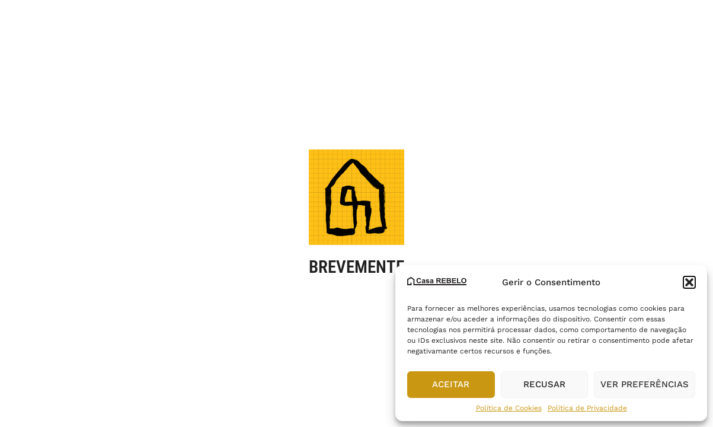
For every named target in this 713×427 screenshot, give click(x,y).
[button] (689, 282)
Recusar (544, 384)
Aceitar (450, 384)
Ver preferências (644, 384)
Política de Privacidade (587, 408)
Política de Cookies (509, 408)
